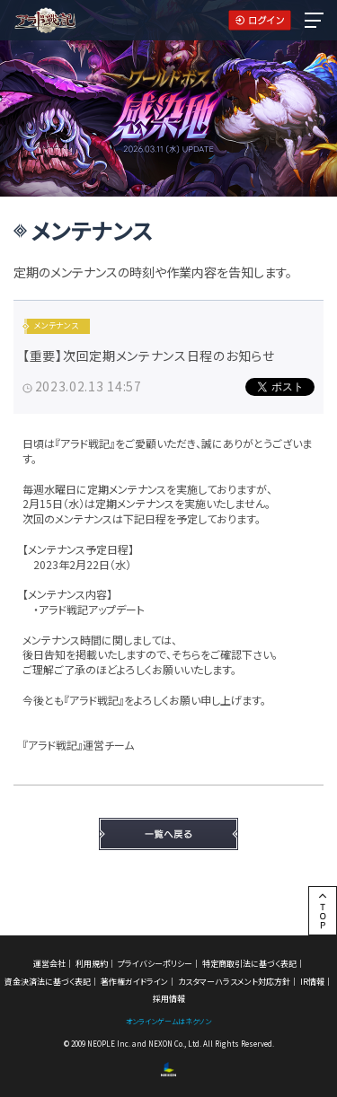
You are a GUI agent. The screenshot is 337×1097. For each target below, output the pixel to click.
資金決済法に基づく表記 (47, 981)
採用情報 (169, 999)
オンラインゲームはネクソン (168, 1021)
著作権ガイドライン (134, 981)
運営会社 (49, 964)
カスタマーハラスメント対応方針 (234, 981)
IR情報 (312, 981)
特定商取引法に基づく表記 (249, 964)
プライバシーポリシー (155, 964)
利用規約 (91, 964)
